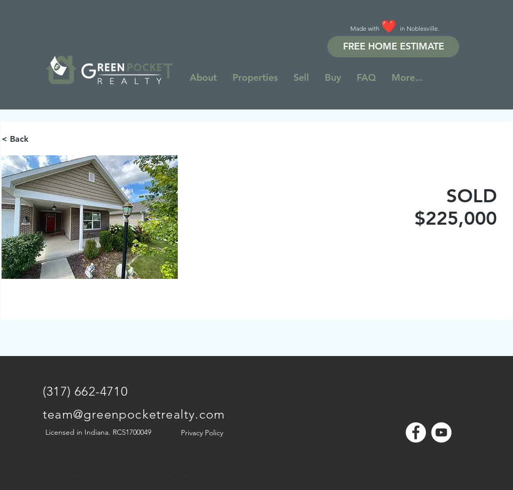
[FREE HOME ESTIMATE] (393, 46)
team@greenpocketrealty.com (134, 414)
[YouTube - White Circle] (441, 432)
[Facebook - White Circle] (416, 432)
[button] (407, 78)
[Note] (52, 459)
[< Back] (39, 139)
